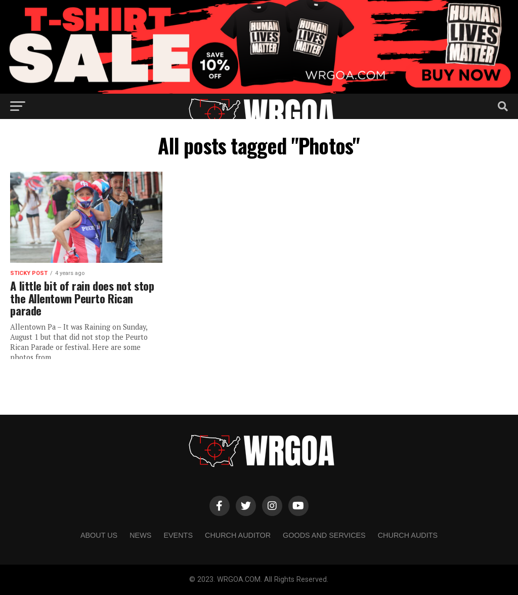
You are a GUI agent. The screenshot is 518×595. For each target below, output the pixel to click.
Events (178, 535)
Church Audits (408, 535)
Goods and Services (324, 535)
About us (98, 535)
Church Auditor (238, 535)
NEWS (140, 535)
